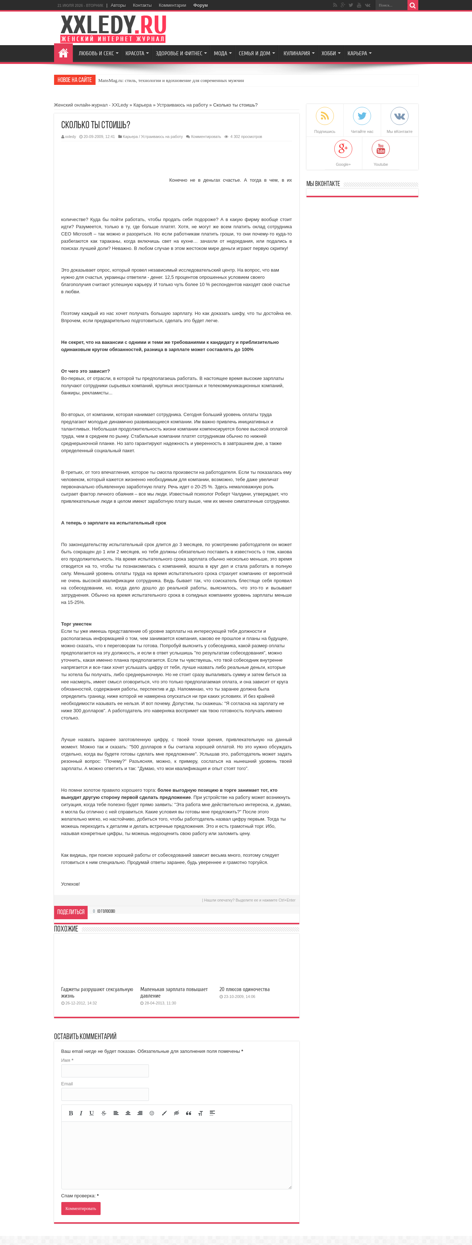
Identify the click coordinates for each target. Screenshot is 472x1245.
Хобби (329, 53)
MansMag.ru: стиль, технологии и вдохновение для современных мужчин (171, 80)
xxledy (70, 136)
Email (67, 1083)
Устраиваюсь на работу (182, 105)
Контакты (142, 5)
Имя (67, 1060)
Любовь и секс (96, 53)
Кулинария (297, 53)
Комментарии (172, 5)
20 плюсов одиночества (245, 989)
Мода (220, 53)
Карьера (357, 53)
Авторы (118, 5)
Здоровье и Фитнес (179, 53)
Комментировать (206, 136)
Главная (63, 52)
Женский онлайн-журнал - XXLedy (91, 105)
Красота (134, 53)
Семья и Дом (254, 53)
